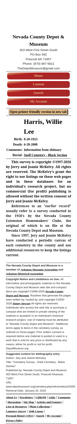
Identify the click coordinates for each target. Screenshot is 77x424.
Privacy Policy (14, 420)
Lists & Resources (16, 406)
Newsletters (26, 397)
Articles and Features (49, 402)
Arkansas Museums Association (39, 269)
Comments (64, 397)
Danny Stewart (21, 303)
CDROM (41, 397)
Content (38, 84)
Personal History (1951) (20, 415)
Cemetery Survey (16, 411)
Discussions (14, 402)
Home (38, 75)
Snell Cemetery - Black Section (45, 155)
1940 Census (36, 411)
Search (38, 93)
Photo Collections (40, 406)
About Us (11, 397)
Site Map (28, 402)
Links (52, 397)
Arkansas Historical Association (24, 273)
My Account (38, 101)
